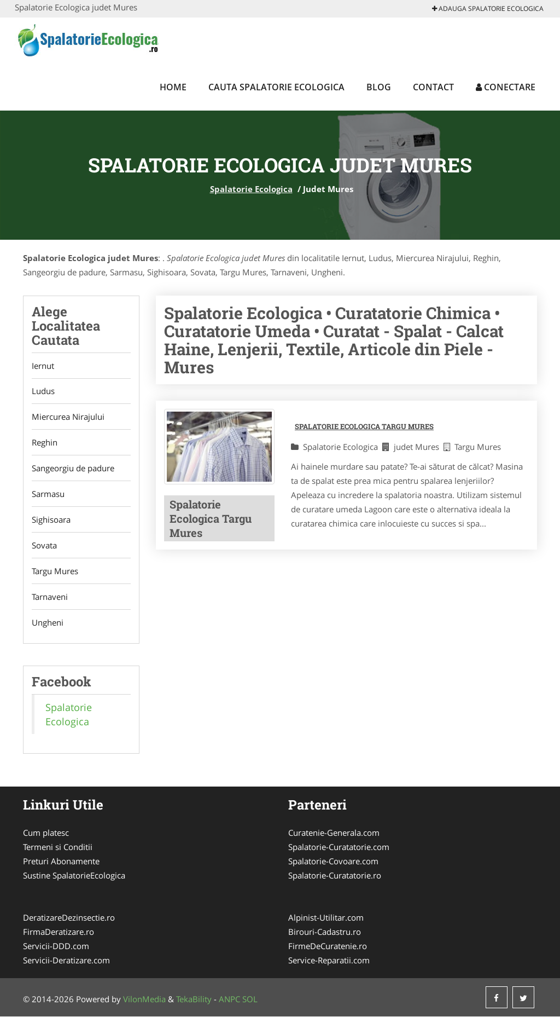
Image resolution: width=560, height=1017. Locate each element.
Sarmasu (48, 494)
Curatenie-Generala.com (334, 833)
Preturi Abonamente (61, 861)
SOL (250, 999)
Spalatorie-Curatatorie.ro (334, 875)
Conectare (505, 87)
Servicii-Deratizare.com (66, 960)
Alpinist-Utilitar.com (326, 917)
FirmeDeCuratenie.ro (327, 946)
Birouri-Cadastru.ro (324, 932)
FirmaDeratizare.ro (58, 932)
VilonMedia (144, 999)
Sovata (44, 545)
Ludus (43, 391)
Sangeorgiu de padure (73, 468)
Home (173, 87)
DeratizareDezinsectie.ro (69, 917)
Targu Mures (55, 571)
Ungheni (47, 622)
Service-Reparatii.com (329, 960)
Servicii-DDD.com (56, 946)
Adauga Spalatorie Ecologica (488, 8)
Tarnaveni (50, 597)
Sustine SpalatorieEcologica (74, 875)
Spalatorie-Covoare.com (333, 861)
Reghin (44, 442)
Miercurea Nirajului (68, 417)
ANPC (229, 999)
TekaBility (194, 999)
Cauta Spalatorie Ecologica (276, 87)
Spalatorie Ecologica (251, 188)
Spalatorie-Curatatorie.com (338, 847)
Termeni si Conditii (57, 847)
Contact (433, 87)
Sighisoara (51, 520)
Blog (378, 87)
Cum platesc (46, 833)
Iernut (43, 365)
